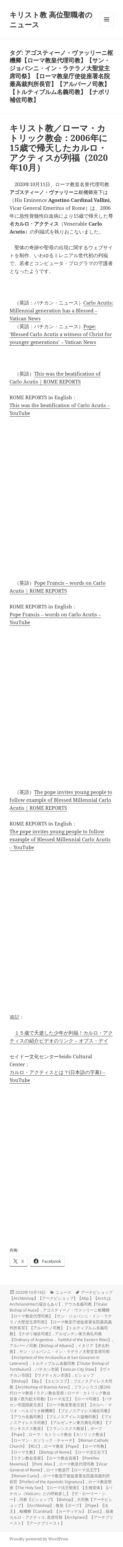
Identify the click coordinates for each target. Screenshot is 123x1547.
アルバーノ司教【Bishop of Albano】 (43, 1345)
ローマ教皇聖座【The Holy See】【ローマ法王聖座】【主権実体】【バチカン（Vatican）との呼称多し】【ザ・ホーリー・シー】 (61, 1490)
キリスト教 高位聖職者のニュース (51, 19)
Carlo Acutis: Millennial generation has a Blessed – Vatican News (61, 310)
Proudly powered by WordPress (39, 1539)
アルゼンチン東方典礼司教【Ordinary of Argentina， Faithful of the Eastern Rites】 (61, 1336)
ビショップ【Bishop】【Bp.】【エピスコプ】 (52, 1378)
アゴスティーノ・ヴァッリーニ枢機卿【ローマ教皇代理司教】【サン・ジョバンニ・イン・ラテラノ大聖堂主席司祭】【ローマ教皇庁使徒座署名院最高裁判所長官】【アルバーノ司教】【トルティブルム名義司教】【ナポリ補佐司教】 (61, 1322)
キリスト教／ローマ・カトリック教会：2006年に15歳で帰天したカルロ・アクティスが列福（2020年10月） (59, 147)
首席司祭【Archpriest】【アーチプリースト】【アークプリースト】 (61, 1520)
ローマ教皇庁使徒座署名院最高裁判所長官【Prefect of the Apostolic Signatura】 (60, 1479)
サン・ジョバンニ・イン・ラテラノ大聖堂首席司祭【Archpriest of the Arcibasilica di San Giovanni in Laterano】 (60, 1357)
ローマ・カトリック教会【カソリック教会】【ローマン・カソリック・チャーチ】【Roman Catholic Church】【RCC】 (59, 1440)
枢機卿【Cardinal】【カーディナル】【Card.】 (61, 1511)
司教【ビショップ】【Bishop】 (47, 1499)
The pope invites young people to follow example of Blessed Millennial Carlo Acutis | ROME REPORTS (61, 800)
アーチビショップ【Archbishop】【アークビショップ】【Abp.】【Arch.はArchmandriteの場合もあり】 (61, 1298)
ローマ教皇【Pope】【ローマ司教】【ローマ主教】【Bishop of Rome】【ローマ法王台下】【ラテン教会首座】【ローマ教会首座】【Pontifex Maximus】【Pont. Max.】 (59, 1455)
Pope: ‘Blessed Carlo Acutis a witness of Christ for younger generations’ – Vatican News (61, 334)
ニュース (63, 1292)
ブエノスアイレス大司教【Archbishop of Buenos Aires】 (61, 1384)
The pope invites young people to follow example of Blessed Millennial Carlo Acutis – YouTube (60, 839)
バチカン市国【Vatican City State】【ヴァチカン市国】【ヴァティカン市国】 (60, 1372)
